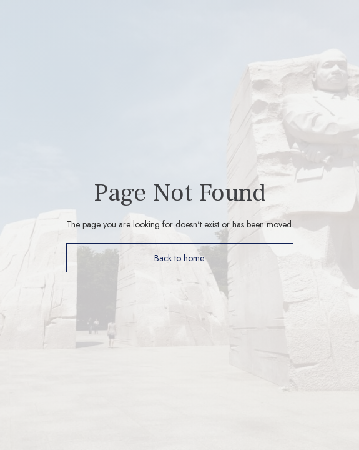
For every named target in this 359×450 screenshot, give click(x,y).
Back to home (179, 258)
